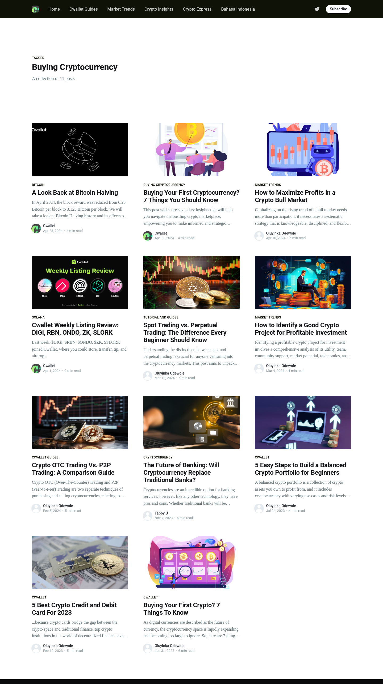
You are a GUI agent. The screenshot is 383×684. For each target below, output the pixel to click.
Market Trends (121, 9)
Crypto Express (197, 9)
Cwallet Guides (83, 9)
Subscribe (338, 9)
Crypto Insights (158, 9)
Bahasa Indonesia (238, 9)
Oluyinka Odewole (281, 233)
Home (54, 9)
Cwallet (49, 226)
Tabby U (161, 513)
